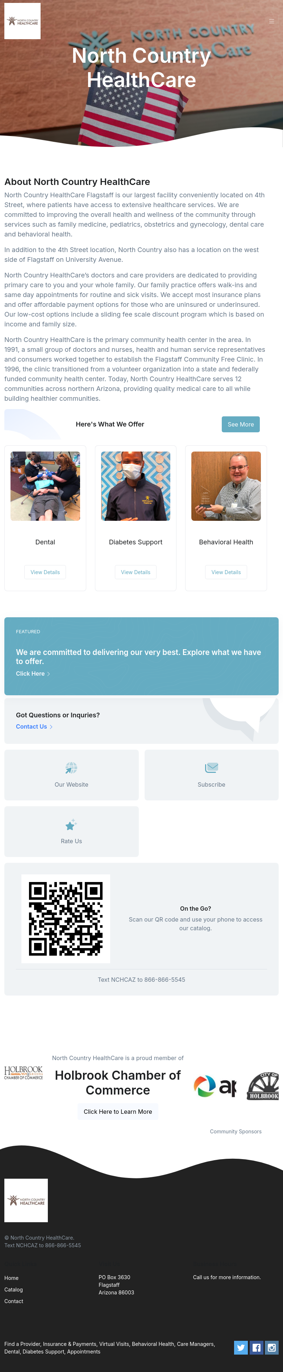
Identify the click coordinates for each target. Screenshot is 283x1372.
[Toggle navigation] (272, 21)
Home (11, 1278)
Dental (45, 542)
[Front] (23, 21)
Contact (13, 1301)
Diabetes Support (136, 542)
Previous (187, 1086)
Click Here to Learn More (118, 1111)
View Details (45, 572)
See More (241, 424)
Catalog (13, 1289)
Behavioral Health (226, 542)
